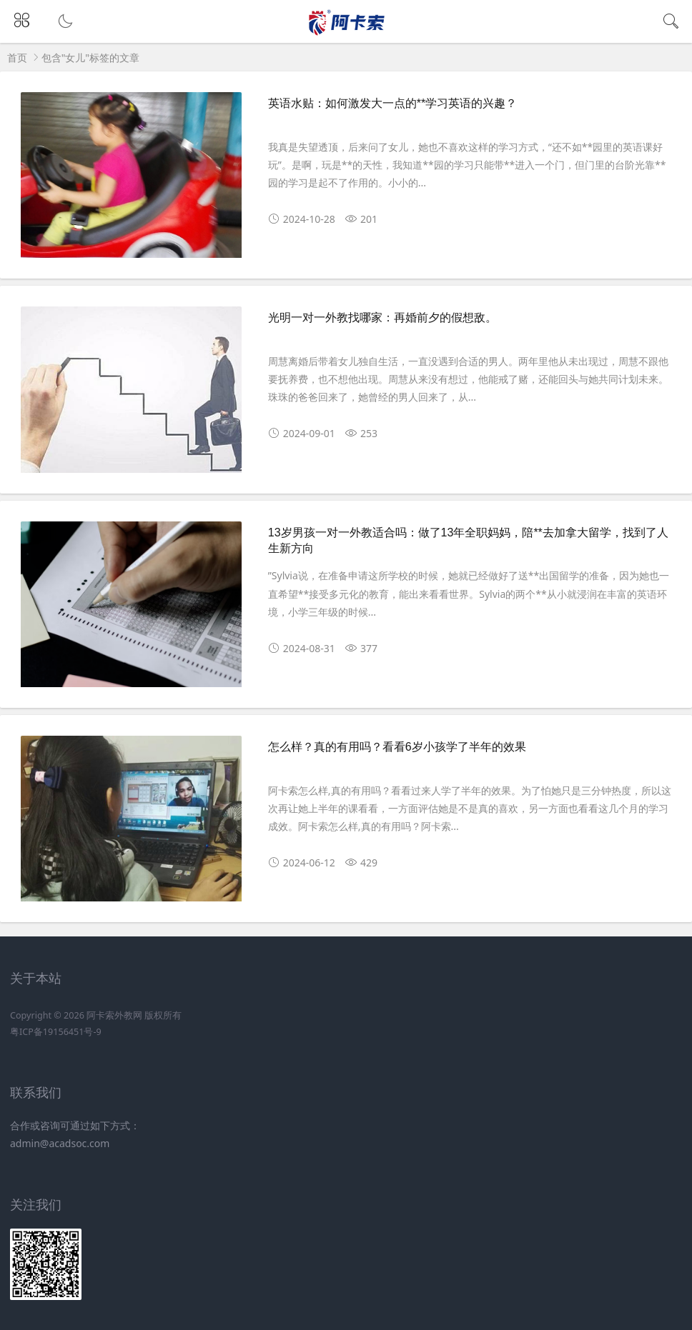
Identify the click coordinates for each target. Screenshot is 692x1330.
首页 (17, 57)
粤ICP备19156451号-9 (56, 1032)
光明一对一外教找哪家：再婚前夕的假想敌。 (382, 317)
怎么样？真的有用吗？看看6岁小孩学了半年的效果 (397, 747)
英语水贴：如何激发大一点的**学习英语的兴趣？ (392, 103)
